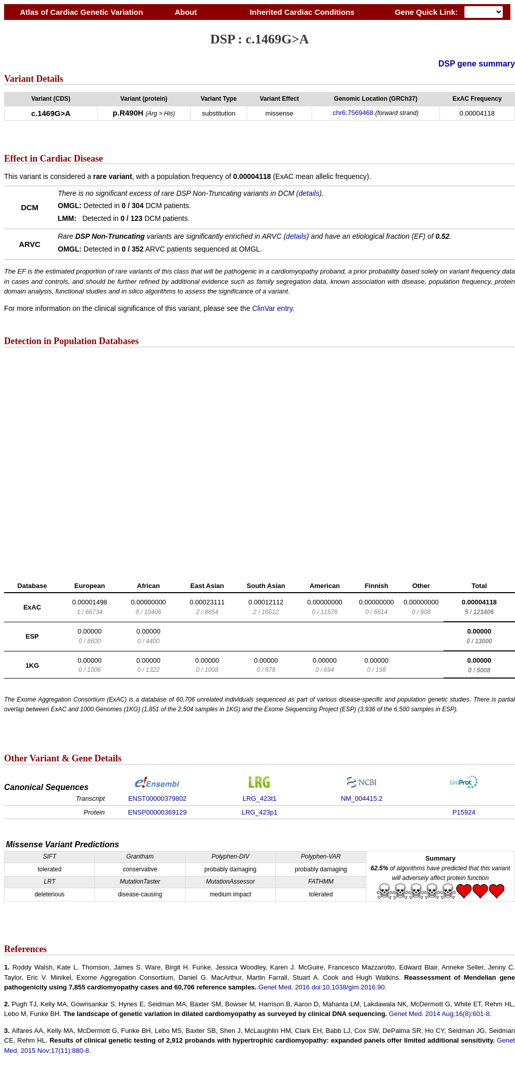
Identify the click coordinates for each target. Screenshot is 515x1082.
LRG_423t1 (260, 798)
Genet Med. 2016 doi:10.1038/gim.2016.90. (323, 987)
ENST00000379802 (157, 798)
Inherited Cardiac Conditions (302, 12)
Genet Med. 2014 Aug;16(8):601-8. (440, 1014)
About (186, 12)
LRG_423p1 (259, 812)
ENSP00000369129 (157, 812)
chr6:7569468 (353, 113)
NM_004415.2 (362, 798)
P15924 (464, 812)
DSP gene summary (476, 63)
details (309, 193)
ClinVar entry (272, 308)
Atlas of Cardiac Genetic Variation (81, 12)
